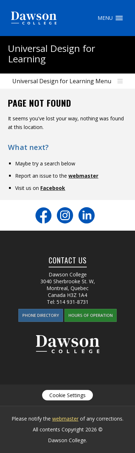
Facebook (52, 188)
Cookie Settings (67, 395)
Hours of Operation (90, 315)
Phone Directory (40, 315)
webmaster (83, 175)
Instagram (65, 215)
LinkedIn (86, 215)
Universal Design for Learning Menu (61, 81)
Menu (119, 18)
